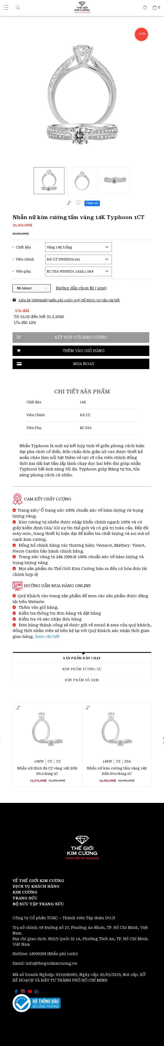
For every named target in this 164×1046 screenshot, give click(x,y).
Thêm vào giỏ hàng (84, 350)
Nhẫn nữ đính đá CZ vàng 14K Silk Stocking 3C (47, 771)
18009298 (38, 954)
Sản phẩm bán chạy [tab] (82, 658)
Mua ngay (83, 364)
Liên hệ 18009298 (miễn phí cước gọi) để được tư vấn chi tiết (69, 300)
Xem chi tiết (47, 636)
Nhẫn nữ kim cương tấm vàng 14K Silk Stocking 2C (117, 771)
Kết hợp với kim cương (81, 337)
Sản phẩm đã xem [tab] (82, 679)
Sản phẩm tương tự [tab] (82, 668)
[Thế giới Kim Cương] (6, 7)
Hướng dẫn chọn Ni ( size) (81, 288)
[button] (18, 7)
